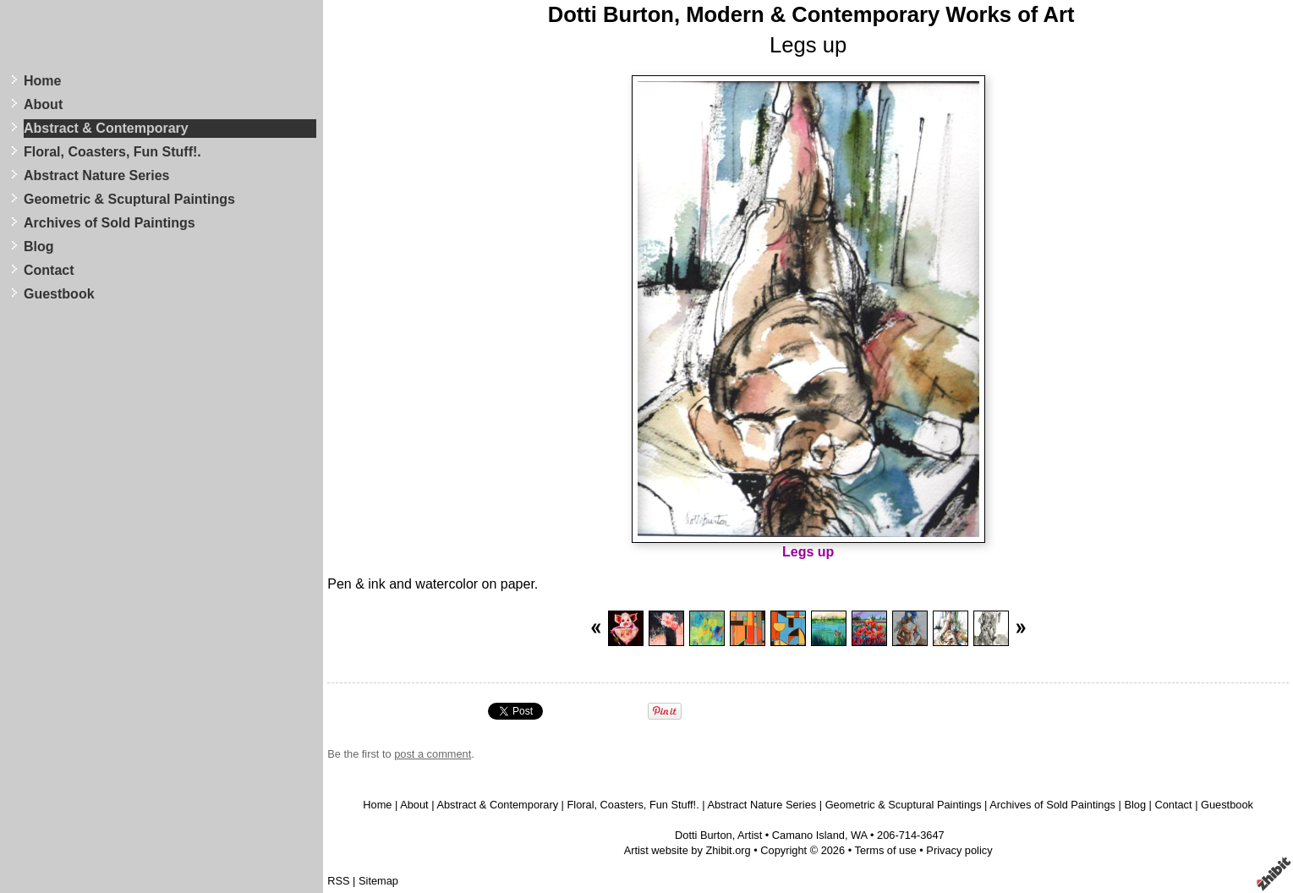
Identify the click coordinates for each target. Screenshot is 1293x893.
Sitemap (378, 880)
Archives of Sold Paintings (109, 223)
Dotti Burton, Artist (718, 835)
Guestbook (59, 294)
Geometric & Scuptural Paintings (129, 199)
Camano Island (808, 835)
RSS (338, 880)
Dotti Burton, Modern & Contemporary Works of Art (811, 14)
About (43, 104)
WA (859, 835)
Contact (49, 270)
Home (42, 81)
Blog (39, 246)
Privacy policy (959, 850)
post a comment (432, 754)
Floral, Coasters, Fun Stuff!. (112, 152)
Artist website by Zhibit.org (687, 850)
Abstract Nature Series (97, 175)
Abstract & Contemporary (106, 128)
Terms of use (885, 850)
